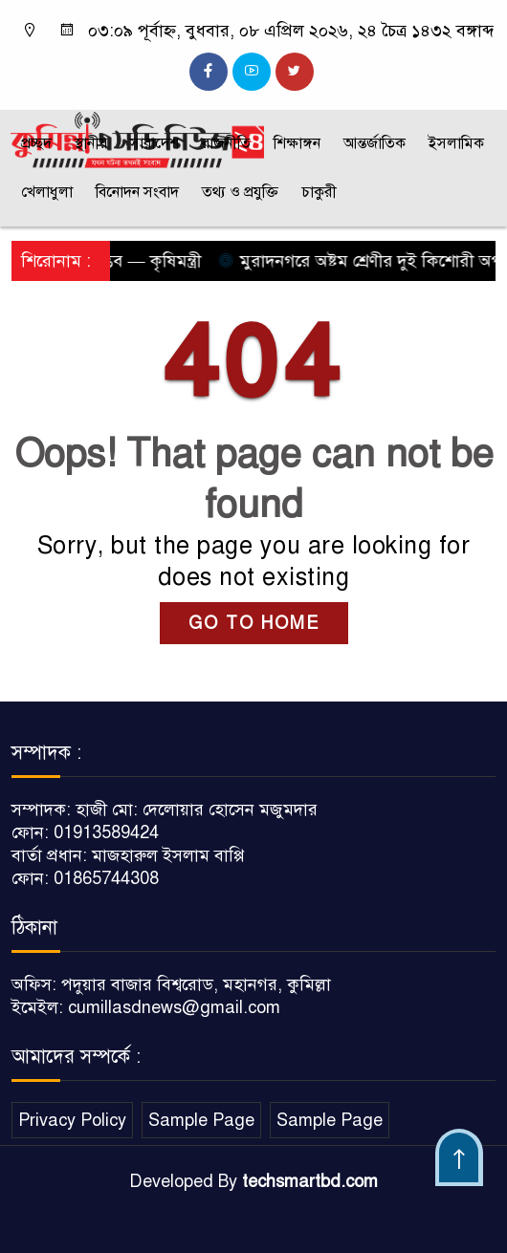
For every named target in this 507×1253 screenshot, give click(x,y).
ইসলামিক (456, 143)
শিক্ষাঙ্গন (297, 143)
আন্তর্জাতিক (374, 143)
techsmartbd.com (310, 1181)
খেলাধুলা (47, 192)
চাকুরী (319, 192)
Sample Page (201, 1120)
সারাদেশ (154, 143)
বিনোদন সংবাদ (137, 192)
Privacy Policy (72, 1120)
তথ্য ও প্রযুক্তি (240, 192)
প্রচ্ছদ (36, 143)
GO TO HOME (254, 623)
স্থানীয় (91, 143)
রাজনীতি (226, 143)
